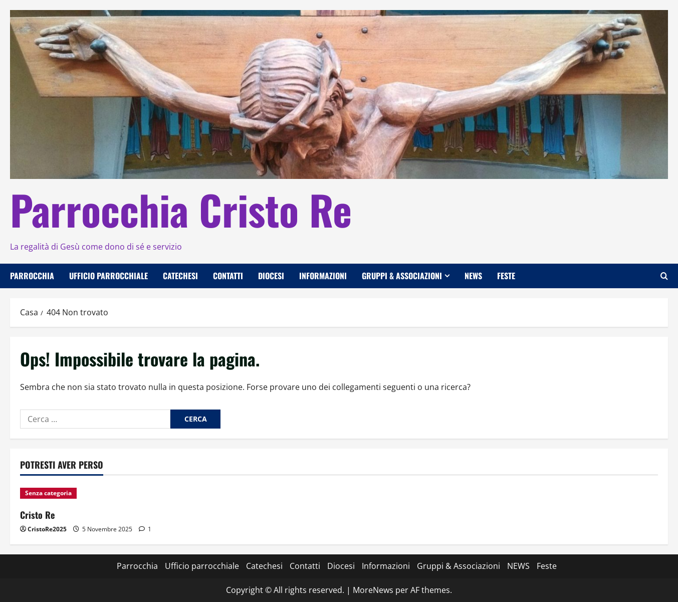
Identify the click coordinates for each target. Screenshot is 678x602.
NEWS (473, 276)
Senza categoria (48, 493)
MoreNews (373, 589)
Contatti (228, 276)
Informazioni (323, 276)
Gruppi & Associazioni (402, 276)
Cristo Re (37, 514)
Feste (506, 276)
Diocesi (271, 276)
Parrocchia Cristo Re (181, 209)
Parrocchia (32, 276)
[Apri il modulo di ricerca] (664, 276)
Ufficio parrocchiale (108, 276)
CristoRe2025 (47, 529)
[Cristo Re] (96, 493)
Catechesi (180, 276)
